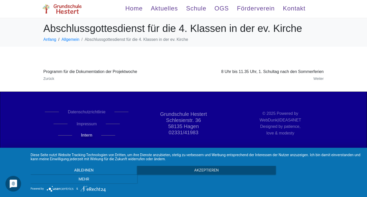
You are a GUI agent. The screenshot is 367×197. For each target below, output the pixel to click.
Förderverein (256, 8)
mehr (312, 179)
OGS (222, 8)
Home (134, 8)
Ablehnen (80, 179)
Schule (196, 8)
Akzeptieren (196, 179)
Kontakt (294, 8)
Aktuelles (164, 8)
